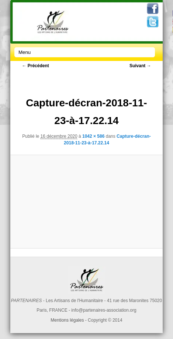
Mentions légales (67, 320)
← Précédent (35, 65)
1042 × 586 (93, 136)
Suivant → (140, 65)
